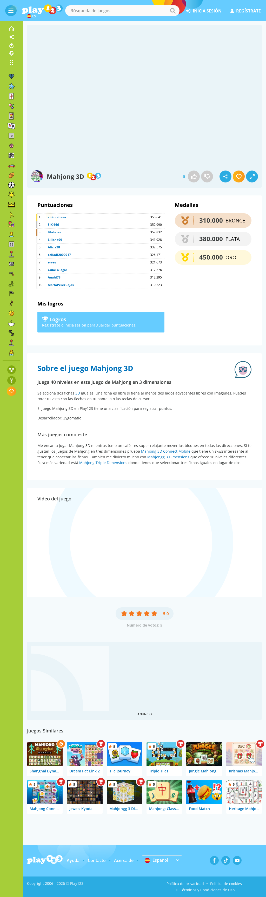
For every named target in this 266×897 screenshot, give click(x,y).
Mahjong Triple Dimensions (103, 462)
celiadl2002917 (59, 255)
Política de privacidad (185, 883)
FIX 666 (53, 224)
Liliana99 (55, 239)
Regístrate (51, 325)
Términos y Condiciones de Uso (207, 889)
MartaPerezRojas (61, 285)
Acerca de (124, 860)
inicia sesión (204, 11)
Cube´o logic (57, 270)
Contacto (97, 860)
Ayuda (73, 860)
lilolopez (54, 232)
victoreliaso (57, 217)
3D (77, 393)
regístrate (245, 11)
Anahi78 (54, 277)
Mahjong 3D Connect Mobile (165, 451)
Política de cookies (226, 883)
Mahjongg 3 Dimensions (168, 456)
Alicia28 (54, 247)
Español (156, 860)
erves (52, 262)
